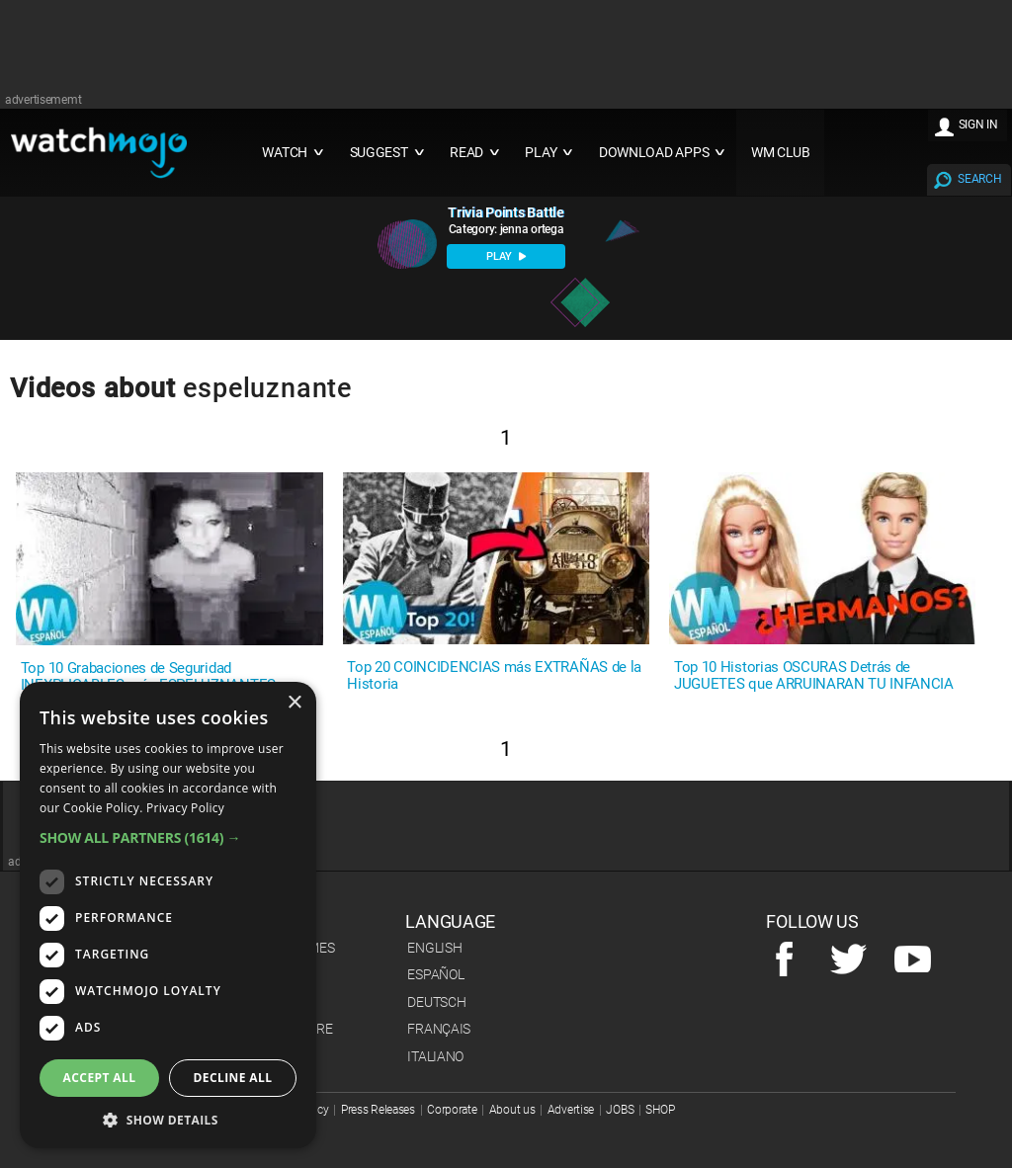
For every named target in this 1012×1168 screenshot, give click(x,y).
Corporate (451, 1110)
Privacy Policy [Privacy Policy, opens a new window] (185, 807)
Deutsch (436, 1002)
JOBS (619, 1110)
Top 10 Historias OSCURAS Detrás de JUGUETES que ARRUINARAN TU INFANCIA (814, 676)
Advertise (571, 1110)
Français (438, 1029)
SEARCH (979, 179)
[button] (168, 837)
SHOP (659, 1110)
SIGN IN (978, 124)
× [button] (294, 703)
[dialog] (168, 915)
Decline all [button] (233, 1077)
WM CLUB (780, 152)
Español (435, 974)
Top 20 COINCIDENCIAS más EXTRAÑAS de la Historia (494, 676)
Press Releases (378, 1110)
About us (512, 1110)
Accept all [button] (99, 1077)
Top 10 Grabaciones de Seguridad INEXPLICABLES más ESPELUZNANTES (148, 677)
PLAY (506, 256)
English (434, 948)
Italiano (435, 1056)
